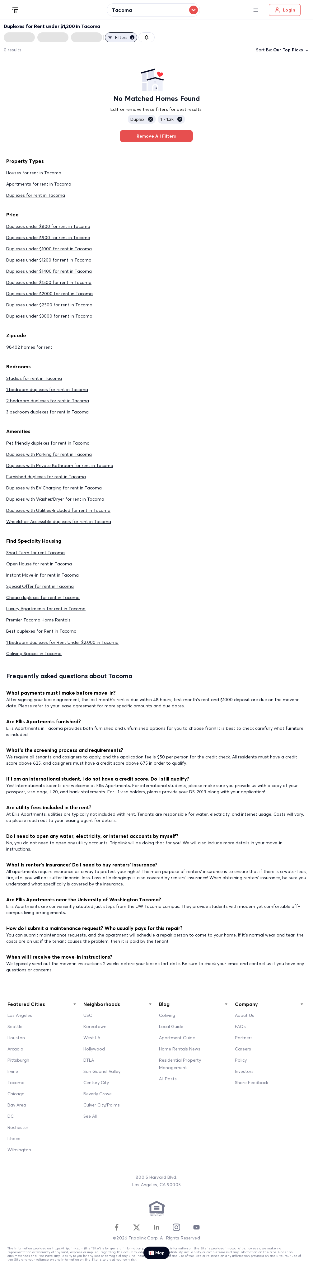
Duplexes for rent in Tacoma (35, 195)
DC (10, 1116)
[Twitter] (136, 1227)
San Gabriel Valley (101, 1071)
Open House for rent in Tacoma (39, 564)
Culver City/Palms (101, 1105)
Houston (16, 1037)
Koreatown (94, 1026)
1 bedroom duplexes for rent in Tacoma (47, 389)
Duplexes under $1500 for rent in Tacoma (48, 282)
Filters (121, 37)
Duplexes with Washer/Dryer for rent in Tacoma (55, 499)
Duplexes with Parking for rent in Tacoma (49, 454)
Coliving (167, 1015)
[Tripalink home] (15, 9)
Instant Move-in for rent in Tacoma (42, 575)
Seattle (14, 1026)
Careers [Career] (243, 1049)
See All (90, 1116)
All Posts (168, 1079)
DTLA (88, 1060)
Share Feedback (251, 1082)
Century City (96, 1082)
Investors (244, 1071)
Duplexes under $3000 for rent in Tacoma (49, 316)
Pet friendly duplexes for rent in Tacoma (48, 443)
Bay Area (16, 1105)
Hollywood (94, 1049)
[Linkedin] (156, 1227)
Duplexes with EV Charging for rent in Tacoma (54, 488)
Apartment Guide (177, 1037)
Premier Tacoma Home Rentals (38, 620)
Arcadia (15, 1049)
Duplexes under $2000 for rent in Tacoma (49, 293)
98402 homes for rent (29, 347)
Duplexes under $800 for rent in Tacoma (48, 226)
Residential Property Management (180, 1063)
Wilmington (19, 1150)
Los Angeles (19, 1015)
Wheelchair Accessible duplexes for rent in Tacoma (58, 521)
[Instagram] (176, 1227)
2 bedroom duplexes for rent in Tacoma (47, 400)
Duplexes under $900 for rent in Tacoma (48, 237)
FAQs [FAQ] (240, 1026)
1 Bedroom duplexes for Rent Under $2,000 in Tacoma (62, 642)
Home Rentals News (179, 1049)
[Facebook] (116, 1227)
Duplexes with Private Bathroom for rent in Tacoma (59, 465)
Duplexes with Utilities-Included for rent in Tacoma (58, 510)
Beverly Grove (97, 1094)
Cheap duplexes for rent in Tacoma (43, 597)
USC (87, 1015)
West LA (91, 1037)
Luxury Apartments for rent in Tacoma (46, 608)
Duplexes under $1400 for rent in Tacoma (49, 271)
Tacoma (16, 1082)
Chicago (16, 1094)
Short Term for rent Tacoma (35, 552)
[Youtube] (196, 1227)
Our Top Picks (291, 50)
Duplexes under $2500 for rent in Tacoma (49, 305)
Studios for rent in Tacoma (34, 378)
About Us (244, 1015)
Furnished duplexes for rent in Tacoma (46, 476)
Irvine (12, 1071)
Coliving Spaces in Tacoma (34, 653)
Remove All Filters (156, 136)
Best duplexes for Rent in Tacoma (41, 631)
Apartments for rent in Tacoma (38, 184)
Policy (241, 1060)
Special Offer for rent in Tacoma (40, 586)
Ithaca (14, 1138)
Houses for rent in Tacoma (33, 173)
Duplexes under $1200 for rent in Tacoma (48, 260)
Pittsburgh (18, 1060)
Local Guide (171, 1026)
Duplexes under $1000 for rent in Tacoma (49, 249)
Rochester (17, 1127)
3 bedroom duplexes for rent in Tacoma (47, 412)
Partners (244, 1037)
